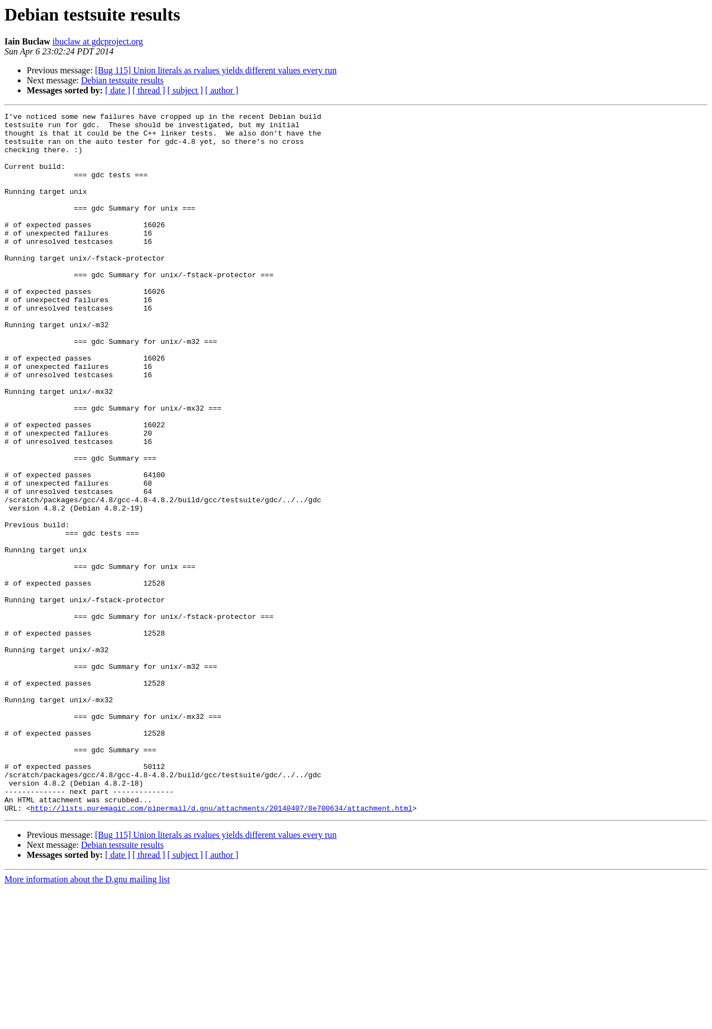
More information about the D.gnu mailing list (87, 1019)
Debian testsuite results (122, 80)
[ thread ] (148, 90)
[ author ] (222, 90)
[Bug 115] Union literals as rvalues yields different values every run (216, 70)
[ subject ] (185, 90)
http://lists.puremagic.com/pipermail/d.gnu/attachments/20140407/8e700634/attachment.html (221, 948)
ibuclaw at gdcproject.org (97, 41)
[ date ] (117, 90)
